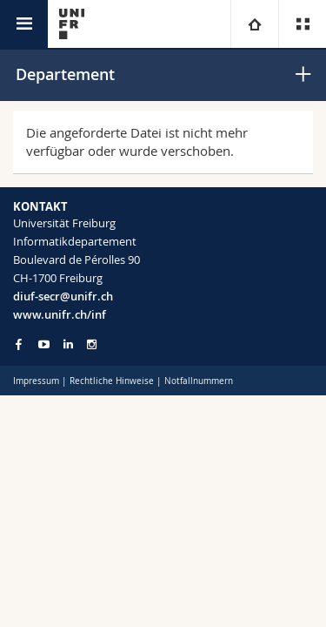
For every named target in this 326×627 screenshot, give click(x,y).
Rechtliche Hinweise (112, 381)
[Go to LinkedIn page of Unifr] (68, 344)
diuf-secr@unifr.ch (63, 296)
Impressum (36, 381)
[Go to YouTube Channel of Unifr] (44, 344)
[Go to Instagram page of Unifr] (91, 344)
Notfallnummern (198, 381)
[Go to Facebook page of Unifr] (18, 344)
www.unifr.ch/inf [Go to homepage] (59, 314)
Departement (65, 74)
